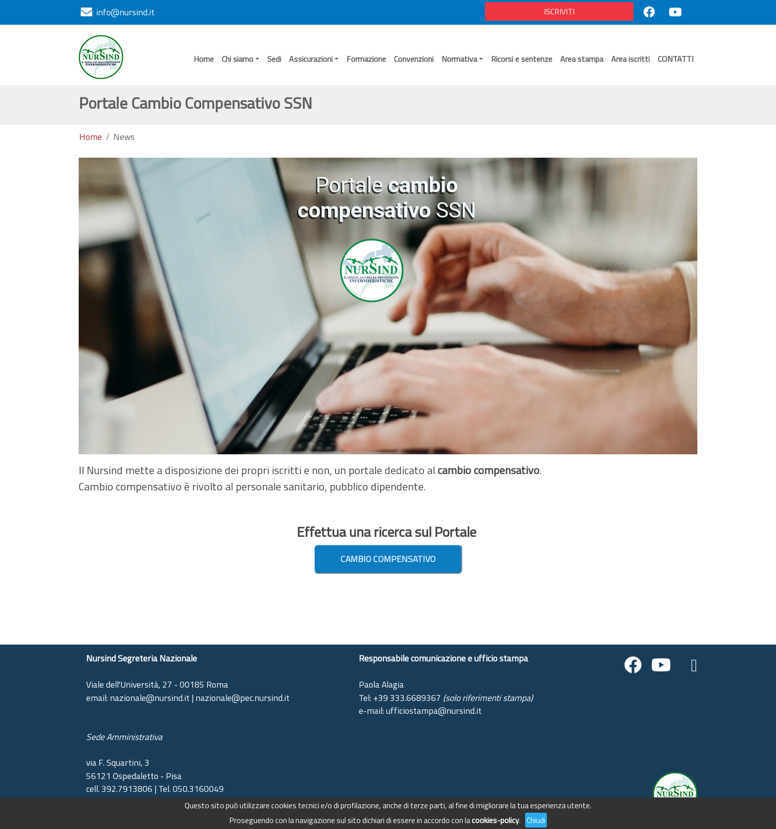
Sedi (274, 59)
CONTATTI (675, 59)
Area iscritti (630, 59)
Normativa (459, 59)
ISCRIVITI (559, 11)
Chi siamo (237, 59)
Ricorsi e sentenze (521, 59)
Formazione (366, 59)
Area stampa (581, 59)
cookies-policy (495, 820)
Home (204, 59)
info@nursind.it (125, 12)
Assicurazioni (311, 59)
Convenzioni (414, 59)
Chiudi (536, 820)
